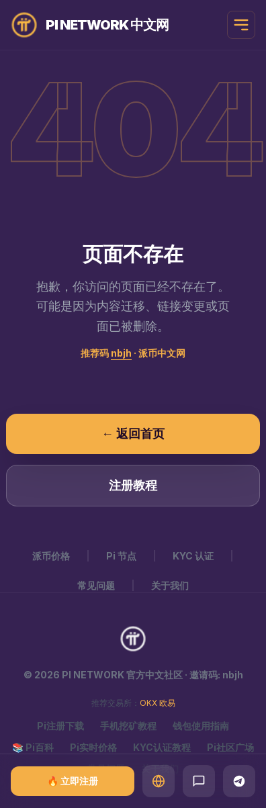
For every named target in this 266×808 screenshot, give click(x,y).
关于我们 (170, 585)
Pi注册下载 (60, 725)
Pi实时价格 (93, 747)
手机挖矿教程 (128, 725)
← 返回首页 (133, 434)
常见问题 (96, 585)
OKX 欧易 (157, 703)
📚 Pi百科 (33, 747)
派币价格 (51, 556)
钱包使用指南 (201, 725)
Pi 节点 (121, 556)
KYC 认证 (193, 556)
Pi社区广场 (230, 747)
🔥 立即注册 (72, 781)
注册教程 (133, 485)
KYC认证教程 (162, 747)
